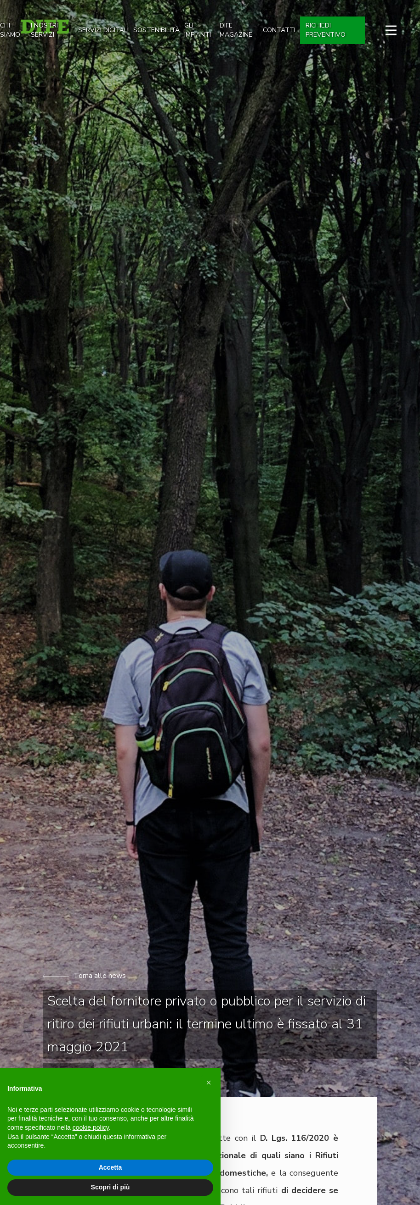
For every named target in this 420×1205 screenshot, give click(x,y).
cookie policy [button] (91, 1127)
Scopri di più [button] (110, 1187)
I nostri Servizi (44, 30)
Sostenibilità (156, 30)
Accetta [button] (110, 1167)
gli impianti (197, 30)
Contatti (279, 30)
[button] (208, 1082)
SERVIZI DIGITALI (103, 30)
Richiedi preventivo (326, 30)
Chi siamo (10, 30)
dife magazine (236, 30)
